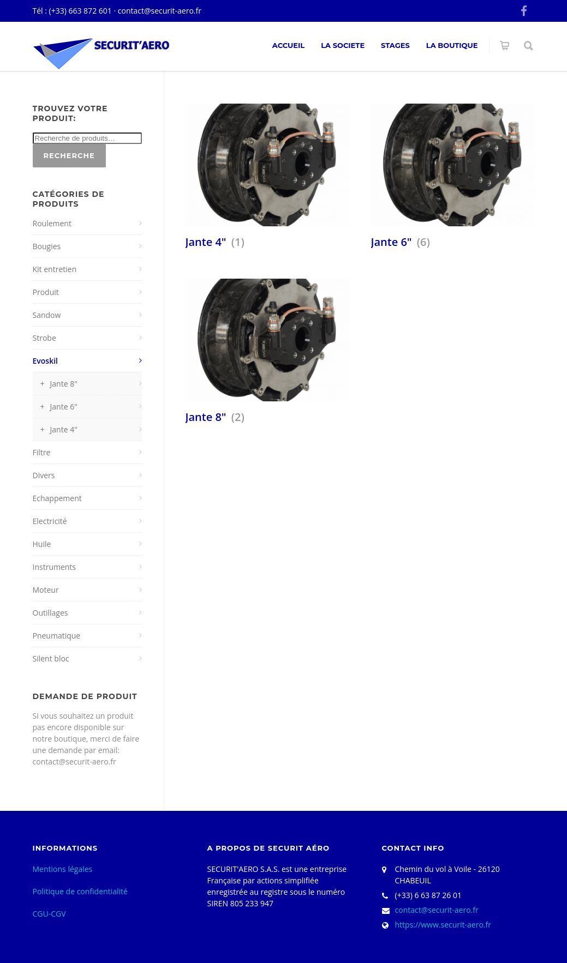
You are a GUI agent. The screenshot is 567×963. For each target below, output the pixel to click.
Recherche (69, 155)
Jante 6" (63, 406)
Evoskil (45, 361)
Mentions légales (63, 869)
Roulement (52, 223)
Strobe (44, 338)
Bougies (47, 246)
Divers (44, 475)
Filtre (42, 452)
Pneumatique (57, 635)
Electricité (50, 521)
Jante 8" (63, 383)
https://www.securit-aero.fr (443, 924)
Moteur (46, 590)
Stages (395, 45)
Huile (42, 544)
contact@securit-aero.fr (159, 10)
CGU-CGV (49, 913)
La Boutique (452, 45)
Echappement (57, 498)
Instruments (54, 567)
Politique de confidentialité (80, 891)
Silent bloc (51, 658)
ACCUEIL (288, 45)
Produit (46, 292)
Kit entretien (55, 269)
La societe (343, 45)
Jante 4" (63, 429)
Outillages (50, 612)
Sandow (47, 315)
